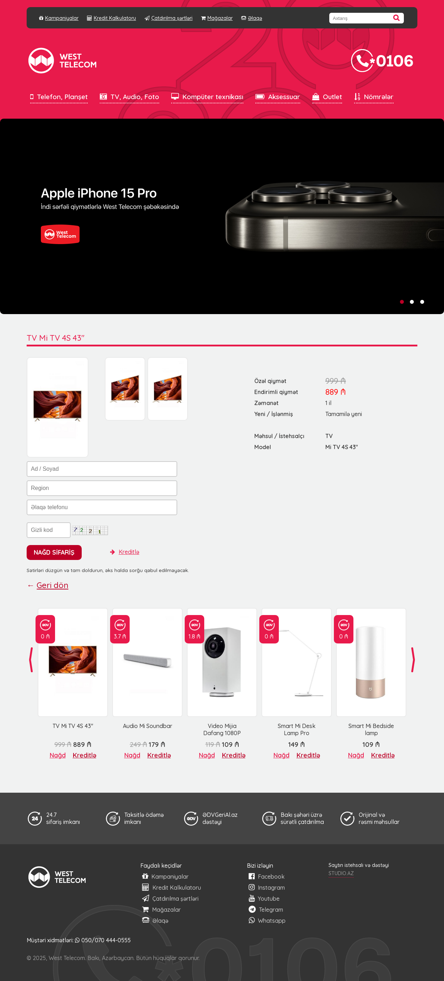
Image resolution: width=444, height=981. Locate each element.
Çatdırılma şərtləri (169, 18)
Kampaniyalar (58, 18)
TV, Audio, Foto (129, 96)
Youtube (264, 898)
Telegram (266, 909)
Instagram (267, 887)
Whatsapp (267, 920)
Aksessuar (277, 96)
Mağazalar (217, 18)
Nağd (58, 755)
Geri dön (52, 585)
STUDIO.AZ (341, 873)
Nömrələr (374, 96)
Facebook (267, 876)
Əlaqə (251, 18)
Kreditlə (124, 551)
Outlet (327, 96)
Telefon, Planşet (59, 96)
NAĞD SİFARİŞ (54, 552)
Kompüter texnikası (207, 96)
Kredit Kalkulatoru (111, 18)
